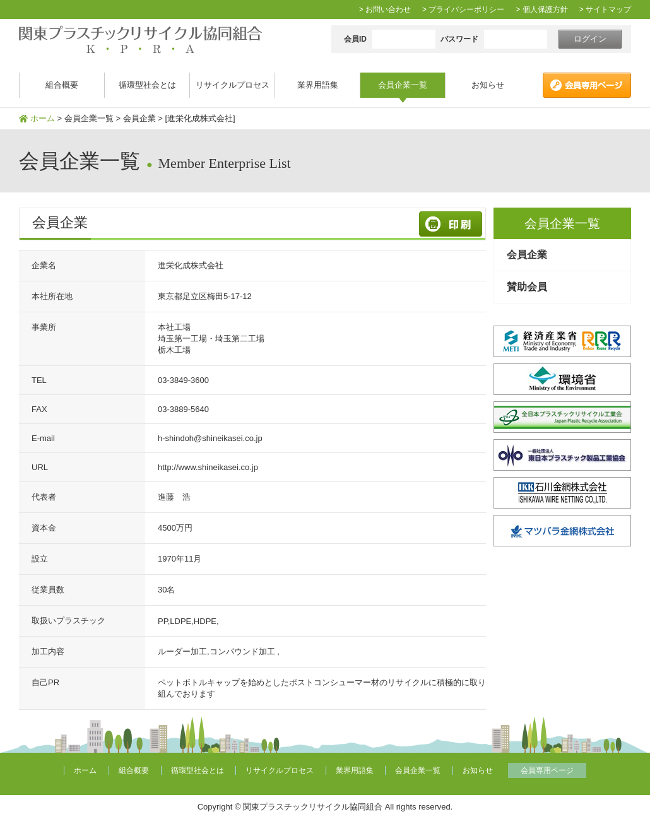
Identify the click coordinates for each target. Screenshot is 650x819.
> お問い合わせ (385, 9)
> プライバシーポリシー (463, 9)
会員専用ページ (547, 770)
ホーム (42, 118)
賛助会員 (527, 286)
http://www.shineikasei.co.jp (208, 467)
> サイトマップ (605, 9)
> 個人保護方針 (541, 9)
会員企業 (527, 254)
